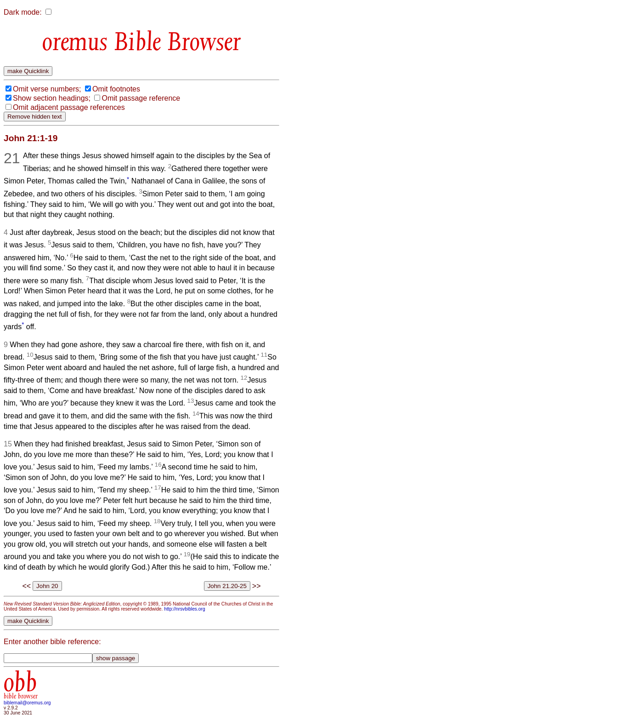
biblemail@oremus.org (27, 702)
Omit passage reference (141, 98)
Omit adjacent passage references (69, 107)
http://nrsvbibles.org (184, 608)
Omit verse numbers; (47, 89)
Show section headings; (51, 98)
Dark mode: (23, 12)
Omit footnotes (116, 89)
